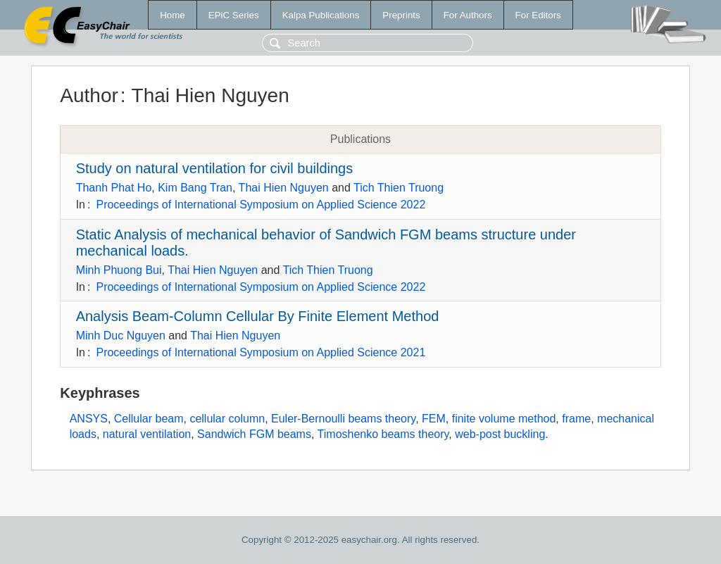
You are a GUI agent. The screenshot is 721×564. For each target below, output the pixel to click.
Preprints (401, 15)
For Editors (538, 15)
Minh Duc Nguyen (120, 335)
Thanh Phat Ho (114, 188)
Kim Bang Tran (195, 188)
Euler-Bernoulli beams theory (343, 419)
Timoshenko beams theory (383, 434)
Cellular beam (149, 419)
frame (576, 419)
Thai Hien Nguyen (284, 188)
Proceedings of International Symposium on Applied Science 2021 (260, 352)
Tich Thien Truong (398, 188)
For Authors (468, 15)
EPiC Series (233, 15)
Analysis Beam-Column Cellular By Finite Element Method (257, 316)
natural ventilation (147, 434)
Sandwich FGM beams (254, 434)
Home (172, 15)
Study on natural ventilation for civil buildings (214, 168)
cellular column (227, 419)
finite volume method (504, 419)
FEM (434, 419)
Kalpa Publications (321, 15)
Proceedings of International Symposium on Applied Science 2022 (260, 205)
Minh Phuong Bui (119, 270)
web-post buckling (500, 434)
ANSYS (89, 419)
